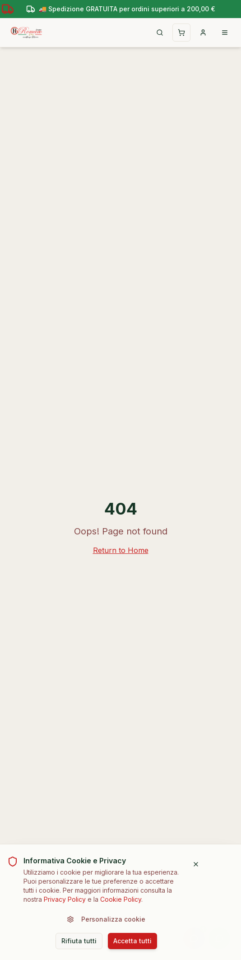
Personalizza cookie (106, 919)
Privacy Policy (65, 899)
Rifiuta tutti (79, 940)
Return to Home (120, 550)
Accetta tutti (132, 940)
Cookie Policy (120, 899)
